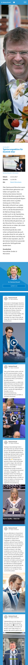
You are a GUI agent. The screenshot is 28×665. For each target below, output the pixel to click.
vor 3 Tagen (11, 529)
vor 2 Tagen (11, 367)
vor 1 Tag (10, 299)
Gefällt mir (14, 286)
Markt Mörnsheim (15, 182)
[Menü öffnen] (25, 2)
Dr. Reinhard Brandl (14, 282)
